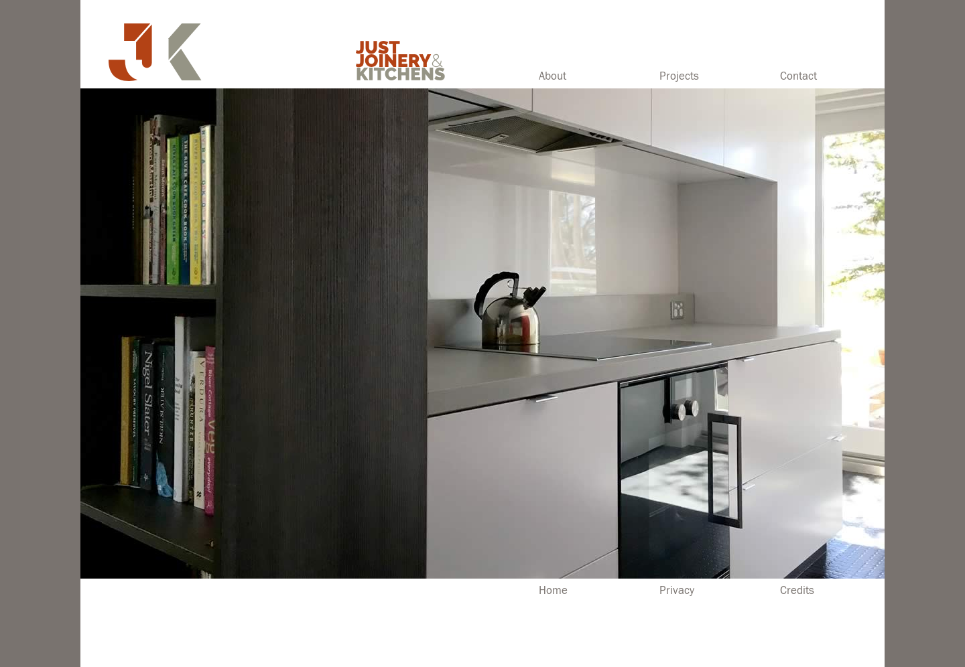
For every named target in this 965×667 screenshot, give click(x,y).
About (552, 76)
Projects (679, 76)
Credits (797, 590)
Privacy (676, 590)
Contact (798, 76)
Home (553, 590)
